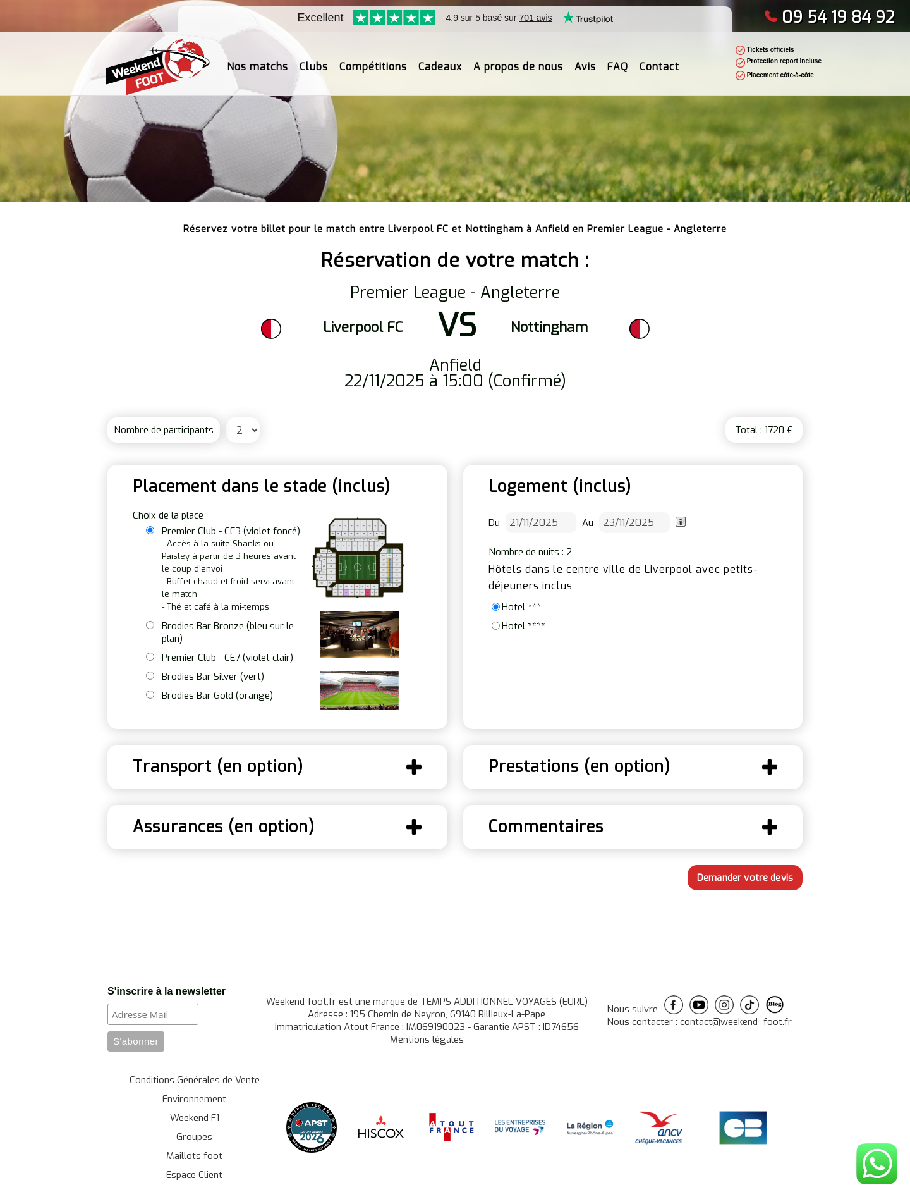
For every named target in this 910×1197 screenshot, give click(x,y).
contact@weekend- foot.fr (736, 1022)
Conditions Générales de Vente (195, 1080)
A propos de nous (518, 61)
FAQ (617, 61)
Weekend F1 (194, 1118)
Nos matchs (257, 61)
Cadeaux (440, 61)
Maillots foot (194, 1156)
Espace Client (194, 1175)
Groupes (194, 1137)
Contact (659, 61)
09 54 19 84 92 (829, 17)
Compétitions (373, 61)
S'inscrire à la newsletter (166, 991)
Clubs (314, 61)
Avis (585, 61)
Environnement (194, 1099)
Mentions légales (427, 1039)
